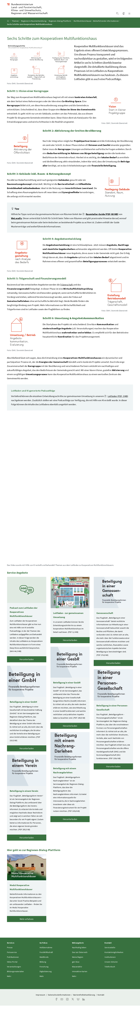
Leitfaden (116, 400)
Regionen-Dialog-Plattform (60, 25)
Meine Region (77, 961)
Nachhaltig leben (79, 952)
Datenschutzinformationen (59, 999)
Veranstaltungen (14, 971)
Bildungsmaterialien (15, 976)
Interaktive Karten (79, 976)
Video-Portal (12, 966)
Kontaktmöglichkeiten (114, 956)
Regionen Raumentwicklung (33, 25)
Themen (15, 25)
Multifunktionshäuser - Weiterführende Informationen (96, 25)
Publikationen (13, 961)
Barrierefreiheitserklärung (84, 999)
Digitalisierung (46, 976)
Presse (9, 952)
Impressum (41, 999)
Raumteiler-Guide (100, 218)
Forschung (44, 971)
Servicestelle (110, 952)
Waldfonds (44, 961)
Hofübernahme (46, 952)
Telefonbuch (110, 971)
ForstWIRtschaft (46, 956)
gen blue (75, 966)
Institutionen (110, 961)
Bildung (43, 966)
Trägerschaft (66, 289)
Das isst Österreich (79, 956)
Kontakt (101, 999)
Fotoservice (12, 956)
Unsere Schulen (111, 966)
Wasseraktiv (77, 971)
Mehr (9, 980)
